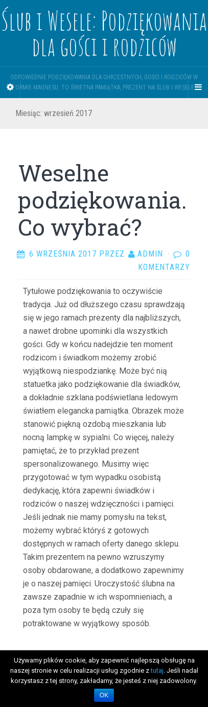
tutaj (157, 670)
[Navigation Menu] (198, 87)
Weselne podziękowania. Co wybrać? (102, 200)
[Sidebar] (10, 87)
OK (104, 695)
